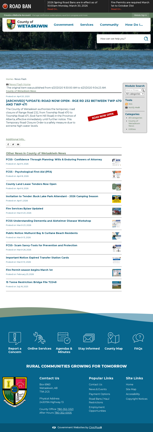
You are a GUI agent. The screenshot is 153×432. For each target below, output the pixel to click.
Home (9, 79)
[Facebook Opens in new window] (8, 145)
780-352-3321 (65, 409)
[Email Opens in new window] (18, 145)
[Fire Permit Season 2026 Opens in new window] (117, 272)
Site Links (134, 378)
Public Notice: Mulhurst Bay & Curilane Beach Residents (42, 233)
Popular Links (101, 378)
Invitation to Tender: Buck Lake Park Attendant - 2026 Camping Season (52, 196)
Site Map (131, 389)
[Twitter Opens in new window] (13, 145)
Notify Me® (134, 107)
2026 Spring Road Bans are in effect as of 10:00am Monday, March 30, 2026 (76, 6)
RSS (130, 104)
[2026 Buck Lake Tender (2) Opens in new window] (117, 199)
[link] (140, 15)
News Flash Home (20, 84)
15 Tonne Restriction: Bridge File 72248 (31, 282)
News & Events (98, 389)
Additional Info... (15, 139)
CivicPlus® (95, 427)
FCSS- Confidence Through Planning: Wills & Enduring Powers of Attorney (54, 159)
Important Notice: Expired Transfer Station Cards (37, 257)
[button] (146, 38)
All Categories (135, 118)
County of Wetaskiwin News (134, 123)
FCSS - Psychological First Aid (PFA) (29, 171)
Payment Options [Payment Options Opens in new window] (99, 394)
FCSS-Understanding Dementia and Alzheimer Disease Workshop (48, 220)
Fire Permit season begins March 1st (29, 270)
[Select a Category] (134, 93)
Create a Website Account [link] (17, 15)
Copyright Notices (136, 398)
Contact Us (95, 384)
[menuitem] (64, 24)
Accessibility (133, 394)
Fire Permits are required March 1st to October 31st (131, 6)
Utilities (132, 129)
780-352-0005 (63, 412)
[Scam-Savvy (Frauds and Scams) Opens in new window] (117, 248)
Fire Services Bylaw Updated (24, 208)
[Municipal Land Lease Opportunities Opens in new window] (117, 186)
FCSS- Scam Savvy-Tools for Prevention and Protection (41, 245)
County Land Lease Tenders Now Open (31, 184)
